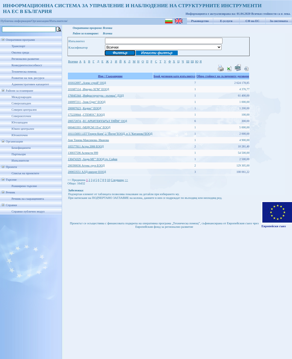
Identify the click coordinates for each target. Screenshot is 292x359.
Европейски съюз (273, 226)
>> (126, 180)
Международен (21, 97)
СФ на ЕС (252, 21)
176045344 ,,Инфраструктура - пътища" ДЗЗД (96, 95)
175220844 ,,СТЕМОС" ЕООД (86, 114)
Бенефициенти (21, 147)
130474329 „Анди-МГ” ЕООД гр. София (92, 159)
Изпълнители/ (59, 21)
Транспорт (18, 46)
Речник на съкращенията (28, 198)
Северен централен (24, 109)
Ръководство (200, 21)
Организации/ (40, 21)
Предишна (78, 180)
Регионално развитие (25, 58)
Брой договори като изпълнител (174, 76)
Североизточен (21, 116)
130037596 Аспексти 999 (83, 152)
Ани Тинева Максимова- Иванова (88, 140)
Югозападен (19, 122)
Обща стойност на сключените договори (222, 76)
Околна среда (20, 52)
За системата (279, 21)
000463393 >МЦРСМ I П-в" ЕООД (89, 127)
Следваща (117, 180)
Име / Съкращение (110, 76)
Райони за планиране (19, 90)
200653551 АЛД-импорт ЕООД (87, 171)
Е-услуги (226, 21)
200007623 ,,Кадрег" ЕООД (84, 108)
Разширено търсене (24, 186)
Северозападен (21, 103)
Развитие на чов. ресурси (28, 77)
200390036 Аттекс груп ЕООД (86, 165)
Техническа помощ (24, 71)
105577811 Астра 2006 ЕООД (86, 146)
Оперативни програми (20, 39)
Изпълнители (20, 160)
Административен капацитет (30, 84)
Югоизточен (20, 135)
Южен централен (23, 128)
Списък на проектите (25, 173)
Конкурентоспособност (27, 65)
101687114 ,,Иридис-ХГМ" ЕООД (88, 89)
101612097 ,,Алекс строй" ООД (87, 82)
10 (108, 180)
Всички (73, 61)
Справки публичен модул (28, 211)
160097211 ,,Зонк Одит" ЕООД (86, 101)
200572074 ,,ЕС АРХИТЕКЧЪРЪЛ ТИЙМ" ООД (97, 121)
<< (69, 180)
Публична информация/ (16, 21)
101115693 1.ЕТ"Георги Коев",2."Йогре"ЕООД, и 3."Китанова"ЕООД (110, 133)
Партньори (19, 154)
